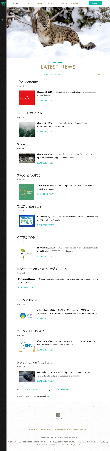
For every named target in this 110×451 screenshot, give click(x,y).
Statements (51, 3)
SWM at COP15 (29, 175)
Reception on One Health (36, 362)
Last (68, 389)
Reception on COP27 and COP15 (42, 269)
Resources (75, 3)
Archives (61, 74)
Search (69, 74)
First (29, 389)
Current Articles (50, 74)
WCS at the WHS (29, 300)
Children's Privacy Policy (62, 429)
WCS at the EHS (29, 206)
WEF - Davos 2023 (30, 113)
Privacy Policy (45, 429)
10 (59, 389)
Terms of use (33, 429)
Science (22, 144)
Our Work (38, 3)
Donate (95, 3)
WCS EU (15, 3)
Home (28, 3)
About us (63, 3)
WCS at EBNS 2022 (31, 331)
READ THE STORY (45, 100)
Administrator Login (80, 429)
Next (63, 389)
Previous (35, 389)
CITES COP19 (27, 237)
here (49, 396)
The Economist (28, 82)
